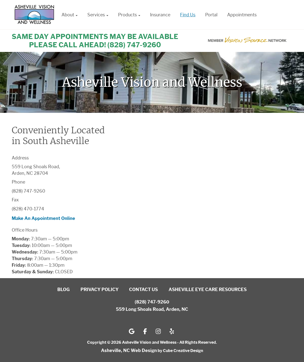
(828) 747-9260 (152, 302)
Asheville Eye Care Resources (208, 289)
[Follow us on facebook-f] (145, 331)
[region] (152, 82)
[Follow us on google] (131, 331)
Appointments (242, 15)
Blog (63, 289)
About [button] (69, 15)
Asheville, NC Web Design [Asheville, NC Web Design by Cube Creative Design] (129, 350)
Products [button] (129, 15)
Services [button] (97, 15)
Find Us (187, 15)
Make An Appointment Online (43, 218)
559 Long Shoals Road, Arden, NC (152, 309)
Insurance (160, 15)
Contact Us (143, 289)
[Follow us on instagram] (158, 331)
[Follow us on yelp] (172, 331)
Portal (211, 15)
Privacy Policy (100, 289)
